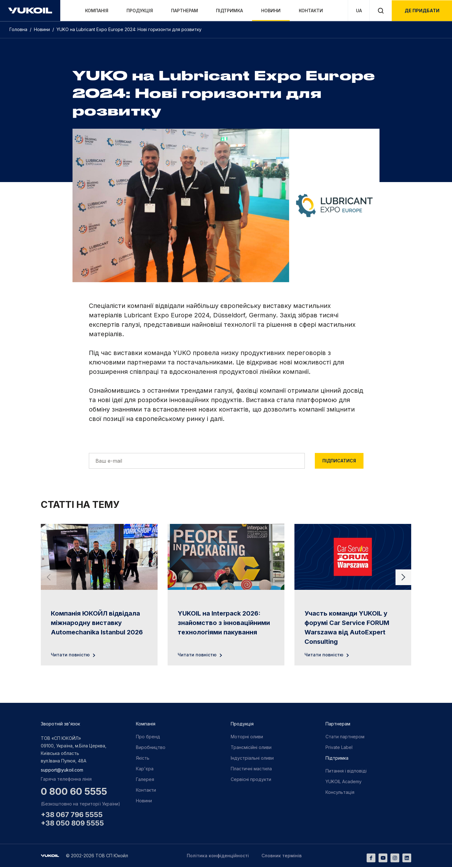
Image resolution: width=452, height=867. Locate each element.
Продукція (139, 10)
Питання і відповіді (346, 770)
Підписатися (339, 460)
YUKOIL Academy (344, 781)
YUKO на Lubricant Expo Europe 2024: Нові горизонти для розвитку (129, 29)
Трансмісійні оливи (251, 747)
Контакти (311, 10)
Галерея (145, 779)
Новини (271, 10)
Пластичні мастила (251, 768)
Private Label (339, 747)
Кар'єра (144, 768)
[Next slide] (403, 577)
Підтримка (229, 10)
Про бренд (148, 736)
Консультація (340, 792)
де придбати (422, 10)
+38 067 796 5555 (72, 814)
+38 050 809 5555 (72, 823)
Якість (142, 758)
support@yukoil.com (62, 770)
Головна (19, 29)
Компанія (96, 10)
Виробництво (150, 747)
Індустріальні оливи (252, 758)
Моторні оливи (247, 736)
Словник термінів (281, 856)
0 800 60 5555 (74, 791)
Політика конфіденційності (218, 856)
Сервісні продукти (251, 779)
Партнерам (184, 10)
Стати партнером (345, 736)
